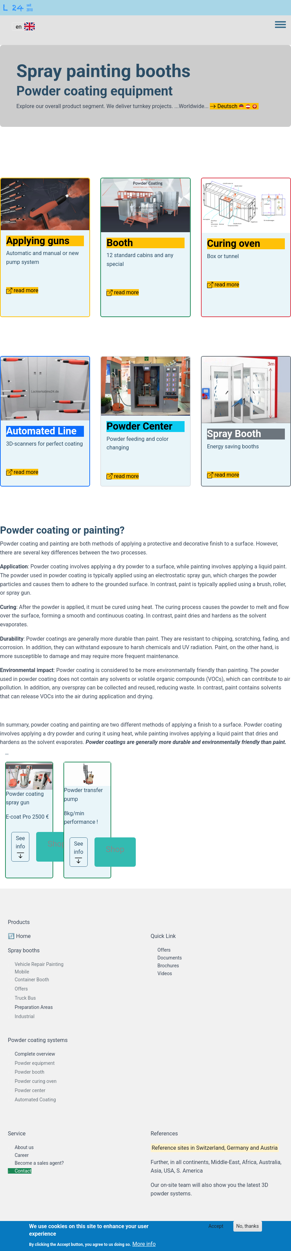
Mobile (22, 971)
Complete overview (35, 1054)
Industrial (24, 1016)
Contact (23, 1171)
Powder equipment (35, 1063)
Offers (21, 989)
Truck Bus (25, 998)
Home (23, 936)
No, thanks (247, 1226)
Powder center (30, 1090)
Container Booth (32, 979)
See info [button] (20, 847)
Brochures (168, 965)
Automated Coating (35, 1099)
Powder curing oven (36, 1081)
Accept (215, 1226)
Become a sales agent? (39, 1163)
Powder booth (29, 1072)
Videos (165, 973)
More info (144, 1244)
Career (22, 1155)
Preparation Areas (34, 1007)
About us (24, 1147)
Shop (56, 844)
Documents (170, 957)
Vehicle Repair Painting (39, 964)
